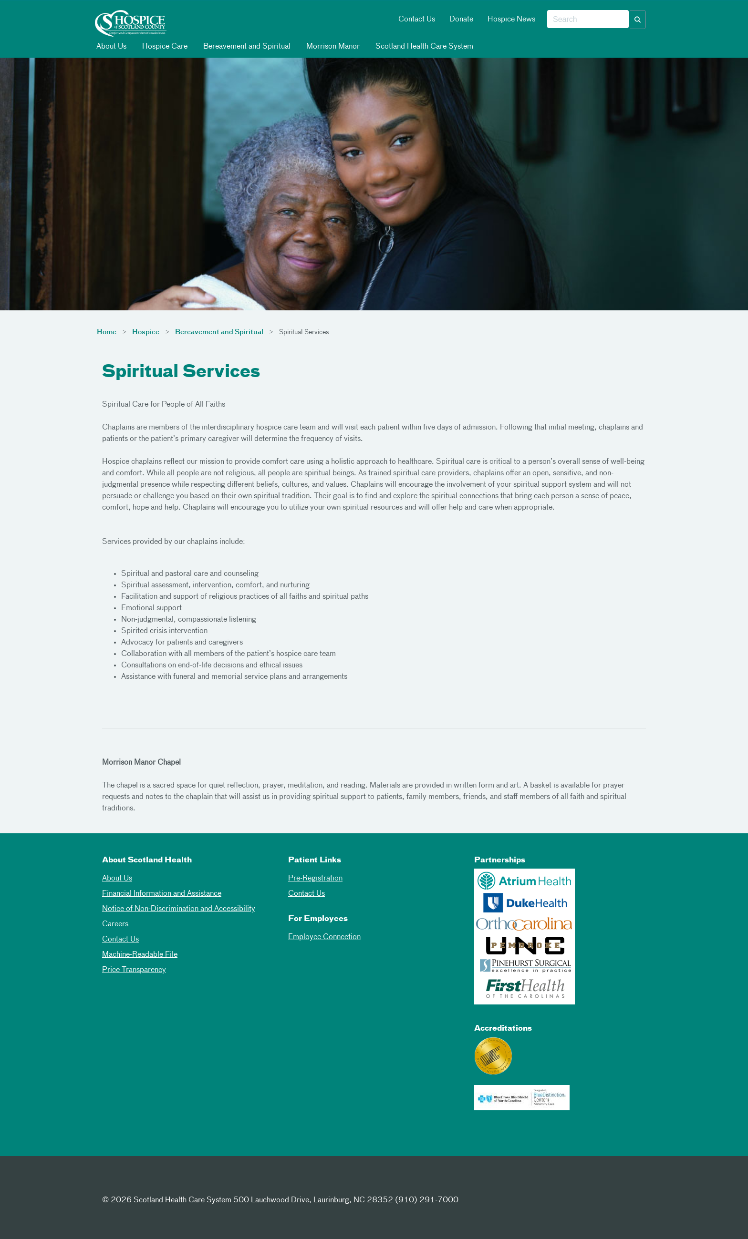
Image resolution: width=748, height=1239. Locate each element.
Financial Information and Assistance (161, 894)
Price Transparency (134, 970)
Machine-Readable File (139, 955)
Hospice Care (164, 46)
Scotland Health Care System (423, 46)
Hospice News (511, 19)
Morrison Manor (332, 46)
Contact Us (416, 19)
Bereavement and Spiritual (246, 46)
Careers (115, 924)
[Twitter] (135, 1182)
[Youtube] (181, 1182)
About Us (110, 46)
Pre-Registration (315, 878)
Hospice (145, 332)
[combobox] (588, 19)
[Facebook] (111, 1182)
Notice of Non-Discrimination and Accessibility (178, 909)
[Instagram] (158, 1182)
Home (106, 332)
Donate (461, 19)
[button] (638, 19)
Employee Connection (324, 937)
